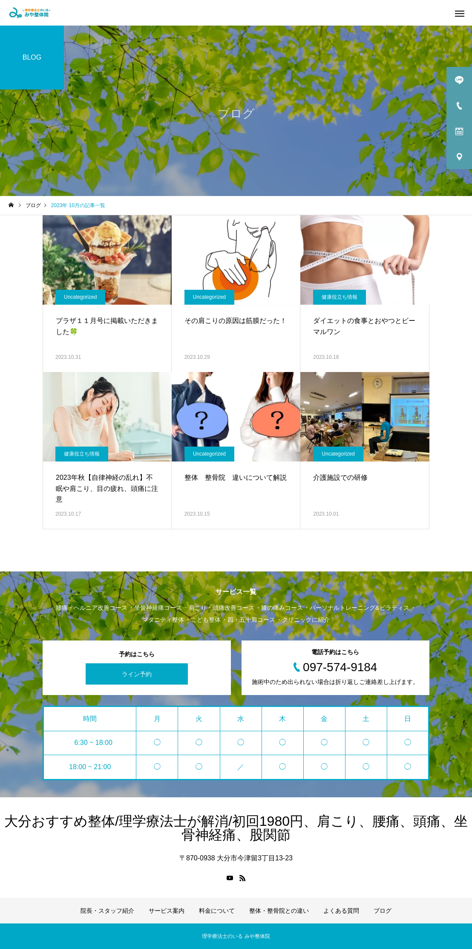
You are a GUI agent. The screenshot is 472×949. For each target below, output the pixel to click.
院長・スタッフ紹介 (107, 910)
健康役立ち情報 (339, 297)
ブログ (382, 910)
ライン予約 (137, 674)
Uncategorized (80, 297)
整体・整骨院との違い (279, 910)
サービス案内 (166, 910)
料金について (217, 910)
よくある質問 (341, 910)
